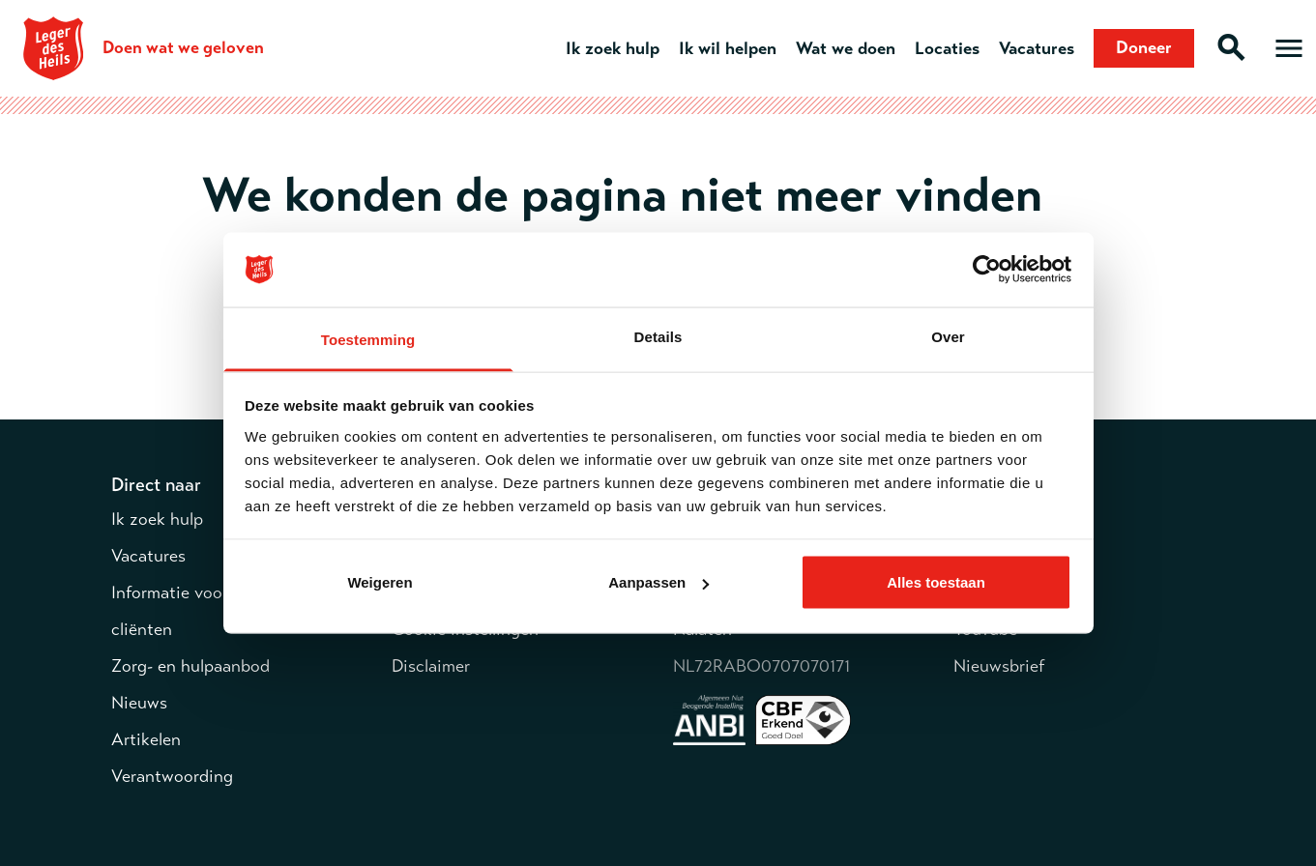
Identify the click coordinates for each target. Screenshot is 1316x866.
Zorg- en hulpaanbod (190, 666)
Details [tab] (658, 336)
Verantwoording (172, 776)
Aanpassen (658, 582)
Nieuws (139, 702)
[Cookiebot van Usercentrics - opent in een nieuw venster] (986, 269)
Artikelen (146, 739)
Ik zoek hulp (612, 48)
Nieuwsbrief (998, 666)
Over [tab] (948, 336)
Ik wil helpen (727, 48)
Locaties (947, 48)
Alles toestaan (936, 582)
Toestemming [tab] (368, 339)
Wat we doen (845, 48)
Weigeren (379, 582)
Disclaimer (431, 666)
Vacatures (1036, 48)
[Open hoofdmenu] (1289, 48)
